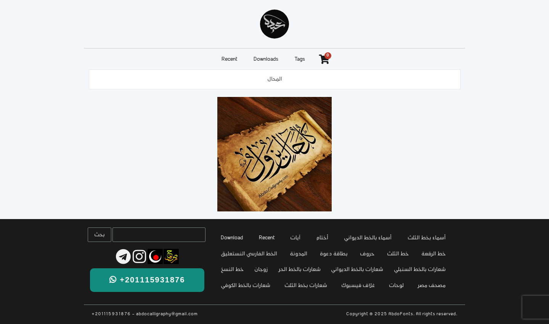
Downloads (266, 59)
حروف (367, 253)
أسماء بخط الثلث (427, 237)
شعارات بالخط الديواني (357, 269)
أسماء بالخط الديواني (368, 237)
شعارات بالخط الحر (300, 269)
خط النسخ (232, 269)
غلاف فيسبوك (358, 285)
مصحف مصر (432, 285)
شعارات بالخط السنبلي (420, 269)
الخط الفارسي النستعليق (249, 253)
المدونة (298, 253)
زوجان (261, 269)
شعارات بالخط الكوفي (245, 285)
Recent (229, 59)
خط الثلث (398, 253)
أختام (322, 237)
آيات (295, 237)
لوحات (396, 285)
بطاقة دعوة (334, 253)
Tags (300, 59)
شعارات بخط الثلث (305, 285)
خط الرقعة (433, 253)
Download (232, 237)
